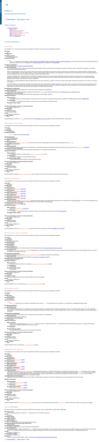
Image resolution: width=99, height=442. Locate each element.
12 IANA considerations (12, 28)
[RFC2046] (26, 134)
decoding (42, 257)
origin (52, 80)
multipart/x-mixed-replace (22, 142)
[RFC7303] (23, 188)
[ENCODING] (56, 62)
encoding (36, 257)
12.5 (15, 33)
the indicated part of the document (42, 118)
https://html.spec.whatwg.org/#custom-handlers (46, 437)
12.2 (17, 30)
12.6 (17, 35)
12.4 (19, 32)
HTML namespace (76, 200)
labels (28, 62)
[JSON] (23, 359)
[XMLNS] (50, 201)
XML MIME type (55, 228)
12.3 (16, 31)
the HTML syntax (76, 92)
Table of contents (21, 19)
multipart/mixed (79, 147)
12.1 (13, 29)
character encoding (37, 62)
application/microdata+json (26, 371)
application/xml (16, 189)
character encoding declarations (63, 61)
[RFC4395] (63, 409)
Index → (28, 19)
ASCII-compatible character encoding (53, 247)
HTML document (65, 92)
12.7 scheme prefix (15, 36)
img (20, 77)
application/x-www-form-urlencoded (22, 250)
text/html (42, 92)
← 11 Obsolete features (10, 19)
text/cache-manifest (29, 344)
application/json (17, 359)
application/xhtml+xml (25, 200)
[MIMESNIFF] (86, 98)
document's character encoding (42, 61)
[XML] (46, 201)
